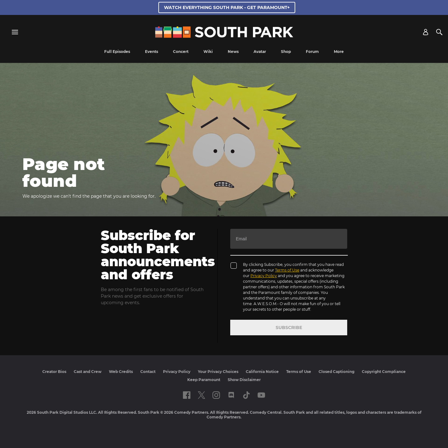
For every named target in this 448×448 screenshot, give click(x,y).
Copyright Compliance (384, 371)
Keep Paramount (203, 379)
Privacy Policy (263, 275)
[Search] (439, 32)
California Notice (262, 371)
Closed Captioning (336, 371)
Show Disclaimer (244, 379)
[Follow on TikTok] (246, 395)
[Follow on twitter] (201, 395)
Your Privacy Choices (218, 371)
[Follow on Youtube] (261, 395)
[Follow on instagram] (216, 395)
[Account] (425, 32)
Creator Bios (54, 371)
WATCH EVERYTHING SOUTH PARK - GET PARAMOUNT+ (227, 7)
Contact (148, 371)
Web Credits (121, 371)
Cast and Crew (87, 371)
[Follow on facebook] (186, 395)
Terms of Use (287, 270)
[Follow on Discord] (231, 395)
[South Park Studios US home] (224, 36)
